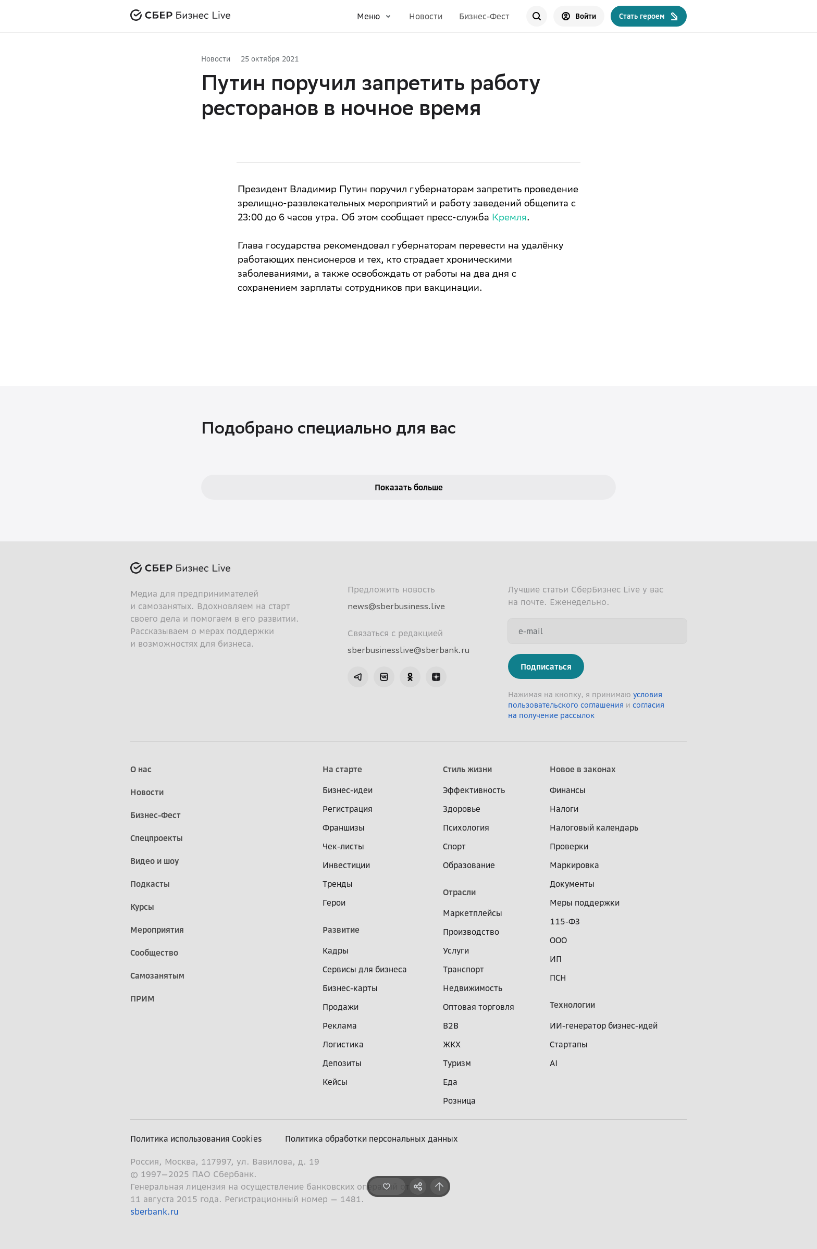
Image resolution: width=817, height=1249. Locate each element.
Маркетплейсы (472, 913)
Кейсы (335, 1082)
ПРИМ (142, 998)
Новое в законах (583, 769)
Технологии (572, 1004)
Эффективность (474, 790)
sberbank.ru (154, 1211)
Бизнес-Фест (484, 16)
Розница (459, 1100)
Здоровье (461, 808)
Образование (469, 865)
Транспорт (463, 969)
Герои (334, 902)
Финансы (568, 790)
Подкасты (150, 884)
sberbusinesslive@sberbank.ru (408, 650)
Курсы (142, 906)
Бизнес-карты (350, 988)
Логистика (343, 1044)
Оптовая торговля (478, 1006)
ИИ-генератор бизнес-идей (604, 1025)
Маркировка (574, 865)
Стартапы (569, 1044)
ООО (558, 940)
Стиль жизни (467, 769)
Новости (425, 16)
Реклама (340, 1025)
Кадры (336, 950)
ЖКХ (452, 1044)
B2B (451, 1025)
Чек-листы (343, 846)
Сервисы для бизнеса (365, 969)
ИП (556, 959)
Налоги (564, 808)
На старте (342, 769)
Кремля (509, 218)
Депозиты (342, 1063)
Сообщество (154, 952)
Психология (466, 827)
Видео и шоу (154, 861)
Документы (572, 884)
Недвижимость (472, 988)
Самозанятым (157, 975)
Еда (450, 1082)
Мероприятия (157, 929)
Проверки (569, 846)
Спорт (454, 846)
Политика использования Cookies (196, 1138)
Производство (471, 931)
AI (554, 1063)
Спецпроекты (156, 838)
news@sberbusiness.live (396, 606)
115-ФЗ (565, 921)
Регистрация (348, 808)
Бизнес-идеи (348, 790)
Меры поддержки (585, 902)
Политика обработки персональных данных (371, 1138)
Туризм (457, 1063)
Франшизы (344, 827)
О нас (141, 769)
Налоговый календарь (594, 827)
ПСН (558, 977)
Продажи (340, 1006)
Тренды (338, 884)
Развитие (341, 929)
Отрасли (459, 892)
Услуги (456, 950)
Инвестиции (346, 865)
